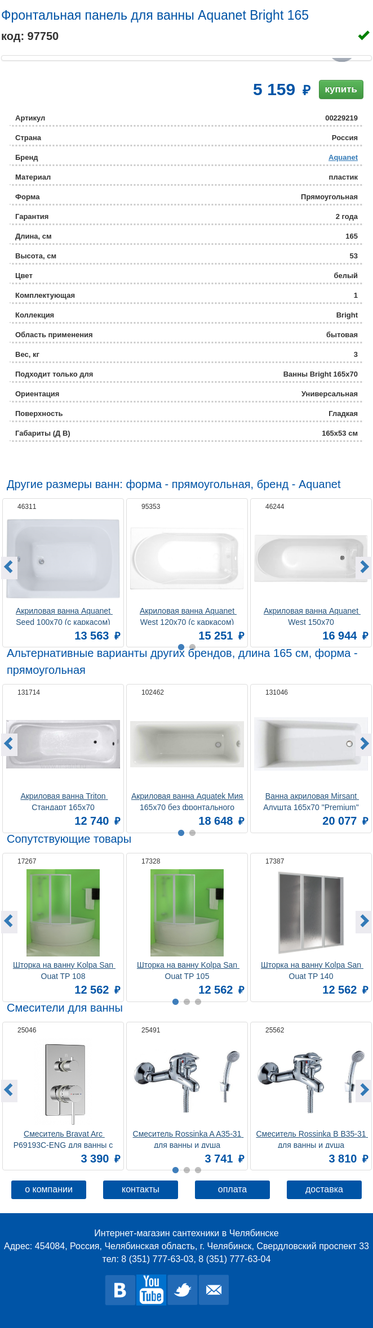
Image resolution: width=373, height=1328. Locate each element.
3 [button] (197, 1170)
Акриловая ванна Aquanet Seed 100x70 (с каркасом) (64, 615)
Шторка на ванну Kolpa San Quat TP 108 (64, 969)
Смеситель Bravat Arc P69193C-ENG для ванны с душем (64, 1138)
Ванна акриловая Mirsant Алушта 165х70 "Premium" (311, 801)
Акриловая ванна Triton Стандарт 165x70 (64, 801)
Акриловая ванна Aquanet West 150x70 (312, 615)
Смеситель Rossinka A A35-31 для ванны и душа (188, 1138)
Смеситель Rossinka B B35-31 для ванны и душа (312, 1138)
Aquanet (343, 157)
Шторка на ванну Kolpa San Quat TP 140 (312, 969)
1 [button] (175, 1170)
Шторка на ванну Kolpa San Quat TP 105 (188, 969)
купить (341, 89)
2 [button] (186, 1170)
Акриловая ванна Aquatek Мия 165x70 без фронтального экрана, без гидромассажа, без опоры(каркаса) (187, 801)
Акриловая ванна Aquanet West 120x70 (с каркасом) (188, 615)
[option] (63, 571)
